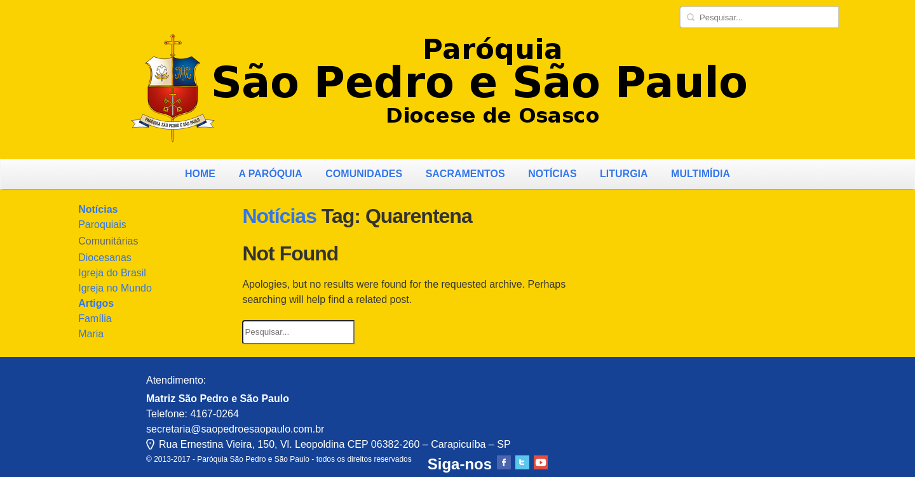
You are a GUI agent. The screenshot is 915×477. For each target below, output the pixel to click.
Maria (91, 333)
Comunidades (363, 173)
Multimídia (700, 173)
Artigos (96, 303)
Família (94, 318)
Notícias (552, 173)
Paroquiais (102, 224)
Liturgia (624, 173)
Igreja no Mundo (115, 288)
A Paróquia (270, 173)
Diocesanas (105, 257)
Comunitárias (108, 241)
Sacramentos (465, 173)
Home (200, 173)
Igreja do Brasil (112, 272)
